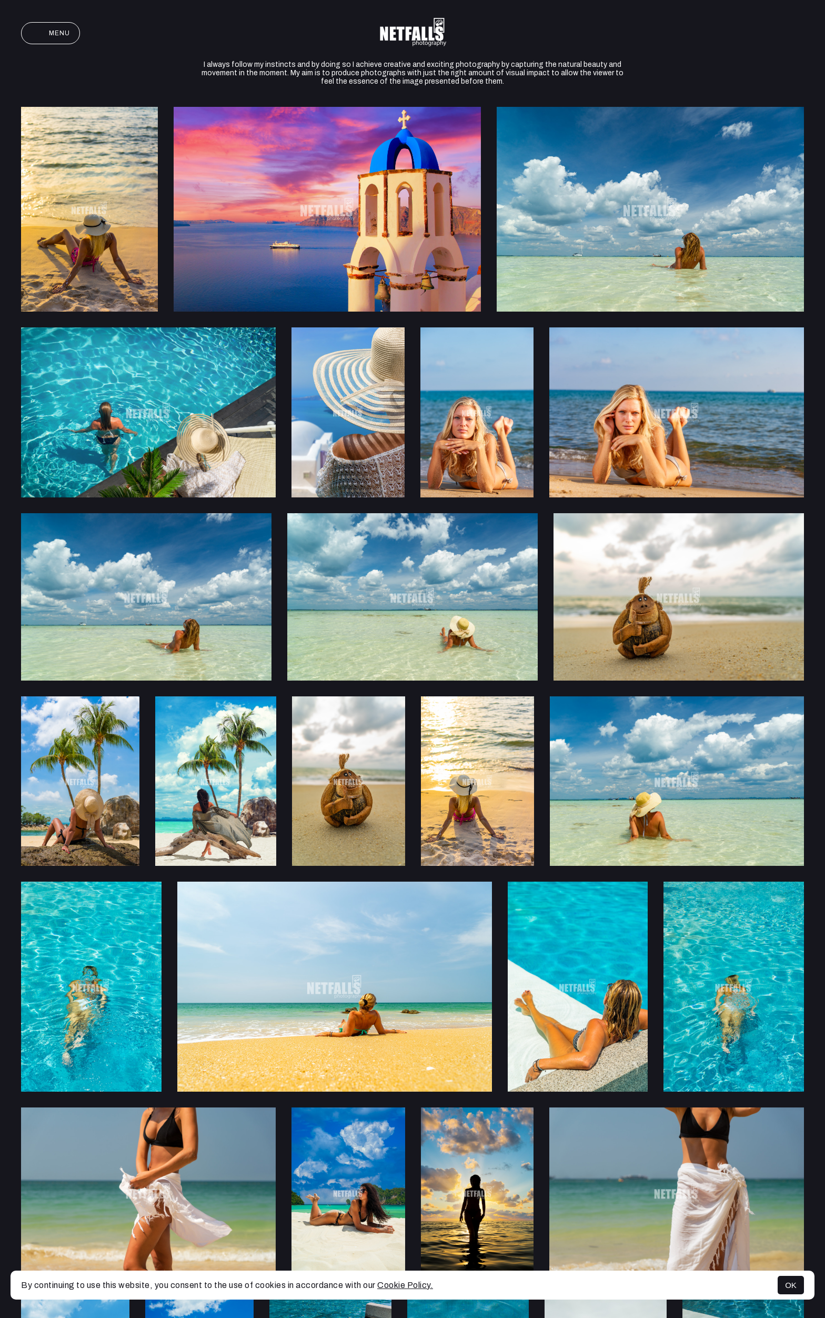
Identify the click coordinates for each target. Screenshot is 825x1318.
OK (791, 1285)
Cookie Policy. (405, 1285)
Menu (50, 33)
